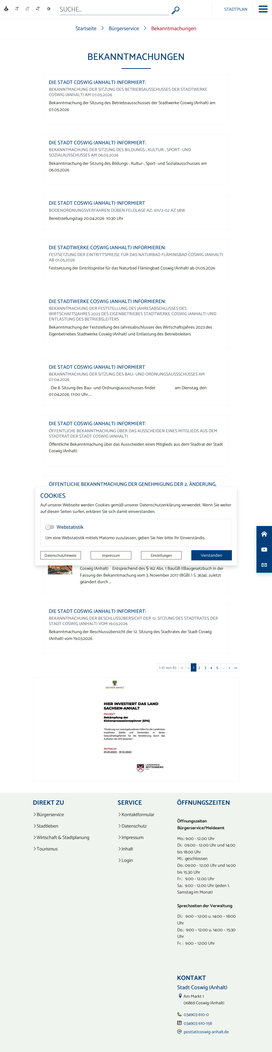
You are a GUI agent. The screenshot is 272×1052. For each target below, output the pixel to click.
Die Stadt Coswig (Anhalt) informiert (97, 203)
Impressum (111, 555)
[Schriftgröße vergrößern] (38, 9)
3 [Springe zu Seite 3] (205, 667)
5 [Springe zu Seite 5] (217, 667)
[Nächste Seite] (229, 667)
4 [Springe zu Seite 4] (211, 667)
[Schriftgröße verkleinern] (16, 9)
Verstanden (211, 555)
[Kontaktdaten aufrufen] (264, 565)
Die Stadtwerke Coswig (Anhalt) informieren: (107, 247)
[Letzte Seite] (235, 667)
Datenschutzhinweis (60, 555)
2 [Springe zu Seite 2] (199, 667)
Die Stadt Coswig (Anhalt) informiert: (97, 82)
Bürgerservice (124, 28)
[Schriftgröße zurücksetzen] (27, 9)
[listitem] (64, 814)
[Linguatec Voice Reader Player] (6, 9)
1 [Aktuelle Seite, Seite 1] (193, 667)
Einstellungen (161, 555)
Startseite (86, 28)
